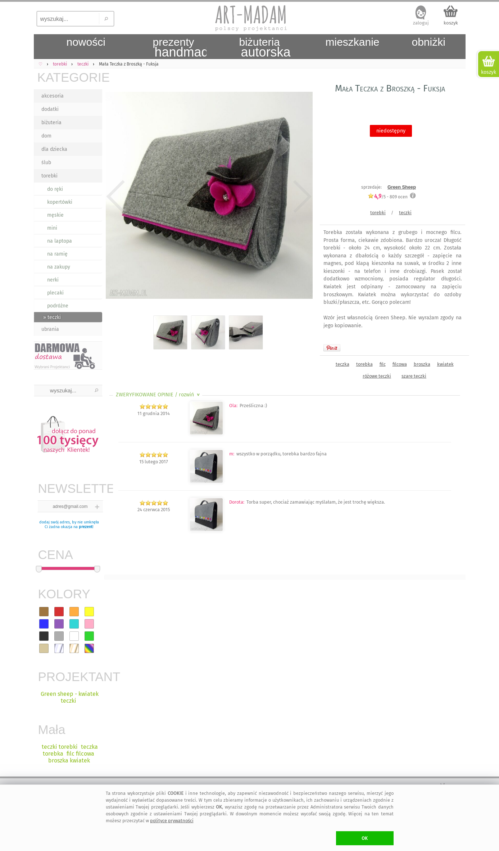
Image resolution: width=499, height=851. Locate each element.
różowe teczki (377, 376)
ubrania (50, 329)
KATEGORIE (69, 77)
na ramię (57, 254)
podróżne (57, 306)
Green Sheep (401, 187)
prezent (85, 526)
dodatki (50, 109)
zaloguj (421, 23)
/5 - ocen (388, 197)
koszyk (451, 23)
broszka (422, 364)
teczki (405, 212)
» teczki (52, 317)
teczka (342, 364)
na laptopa (59, 241)
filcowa (400, 364)
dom (46, 136)
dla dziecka (54, 149)
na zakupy (58, 267)
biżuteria (51, 123)
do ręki (55, 189)
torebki (49, 176)
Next (301, 196)
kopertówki (59, 202)
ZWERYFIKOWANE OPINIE (158, 395)
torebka (364, 364)
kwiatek (445, 364)
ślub (46, 162)
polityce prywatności (172, 820)
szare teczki (414, 376)
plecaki (55, 293)
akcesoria (52, 96)
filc (383, 364)
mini (52, 228)
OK (365, 838)
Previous (115, 196)
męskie (55, 215)
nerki (53, 280)
